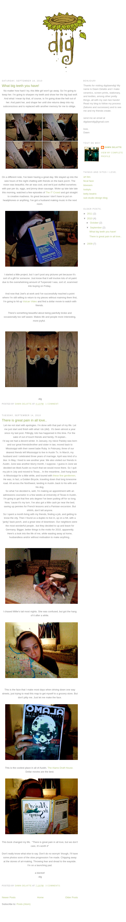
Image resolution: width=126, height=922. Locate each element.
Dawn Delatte (113, 147)
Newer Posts (9, 897)
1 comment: (53, 404)
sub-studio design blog (95, 197)
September (96, 227)
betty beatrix (90, 193)
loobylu (87, 189)
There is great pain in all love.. (24, 420)
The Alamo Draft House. (61, 767)
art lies (86, 176)
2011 (90, 213)
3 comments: (53, 886)
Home (40, 897)
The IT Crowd (53, 192)
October (94, 222)
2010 (90, 218)
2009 (90, 243)
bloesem (87, 185)
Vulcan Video (30, 301)
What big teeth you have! (20, 86)
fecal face (88, 181)
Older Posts (71, 897)
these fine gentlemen (64, 475)
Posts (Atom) (24, 904)
